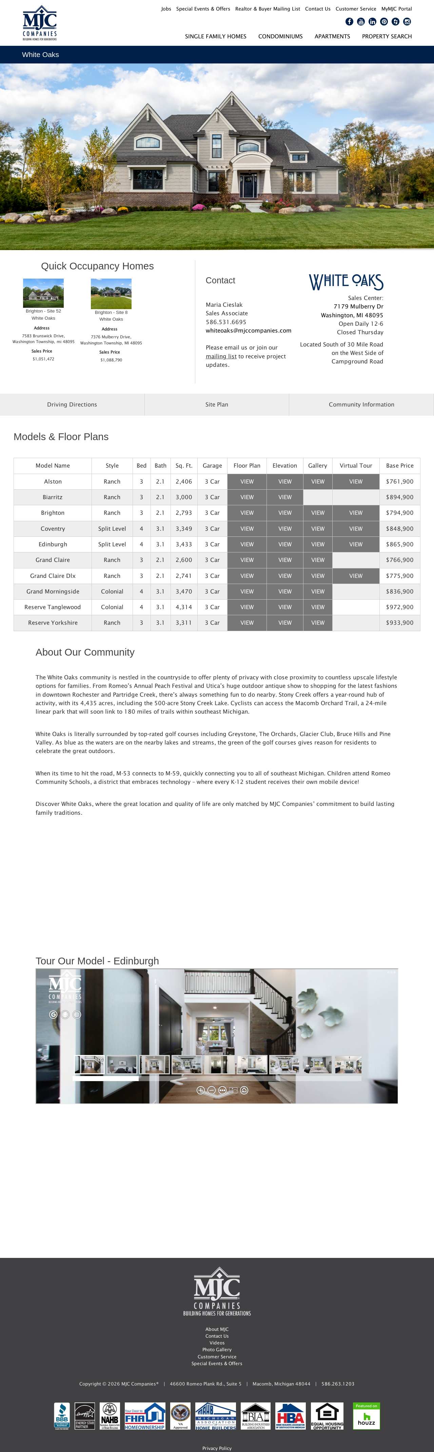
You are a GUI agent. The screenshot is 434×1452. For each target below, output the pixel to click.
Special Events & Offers (217, 1363)
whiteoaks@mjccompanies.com (249, 330)
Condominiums (280, 36)
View (247, 481)
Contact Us (217, 1336)
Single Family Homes (215, 36)
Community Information (361, 404)
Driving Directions (72, 404)
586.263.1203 (338, 1384)
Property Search (387, 36)
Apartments (332, 36)
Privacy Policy (217, 1448)
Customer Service (217, 1356)
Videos (217, 1342)
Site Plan (216, 404)
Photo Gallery (217, 1349)
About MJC (217, 1329)
